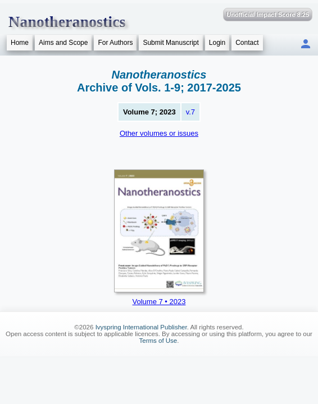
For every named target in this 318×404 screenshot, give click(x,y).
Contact (246, 43)
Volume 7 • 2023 (159, 301)
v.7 (190, 112)
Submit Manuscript (170, 43)
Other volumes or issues (159, 133)
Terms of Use (158, 340)
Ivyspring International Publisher (141, 327)
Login (217, 43)
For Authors (115, 43)
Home (20, 43)
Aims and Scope (63, 43)
